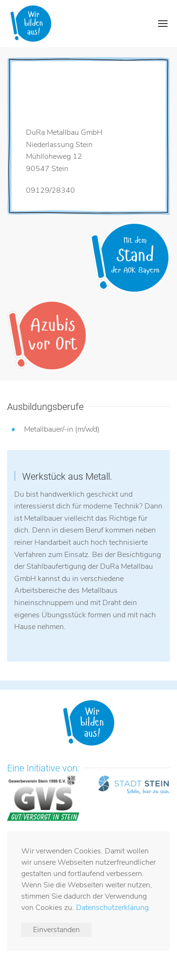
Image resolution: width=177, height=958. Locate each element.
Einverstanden (56, 930)
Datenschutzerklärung (112, 907)
